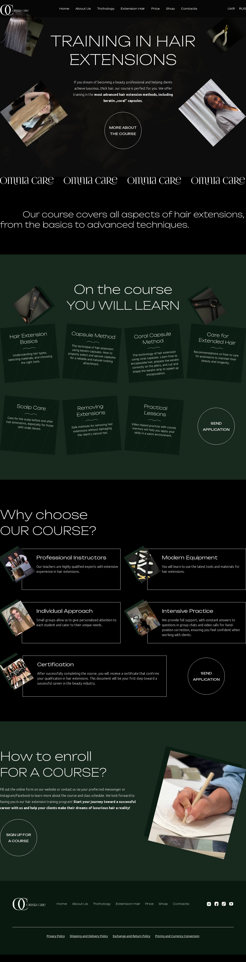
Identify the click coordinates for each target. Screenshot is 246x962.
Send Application (216, 426)
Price (149, 903)
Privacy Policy (56, 936)
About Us (80, 903)
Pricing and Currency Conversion (177, 936)
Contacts (181, 903)
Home (62, 903)
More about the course (123, 131)
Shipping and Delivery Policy (89, 936)
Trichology (102, 903)
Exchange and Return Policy (131, 936)
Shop (163, 903)
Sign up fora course (18, 838)
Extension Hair (128, 903)
